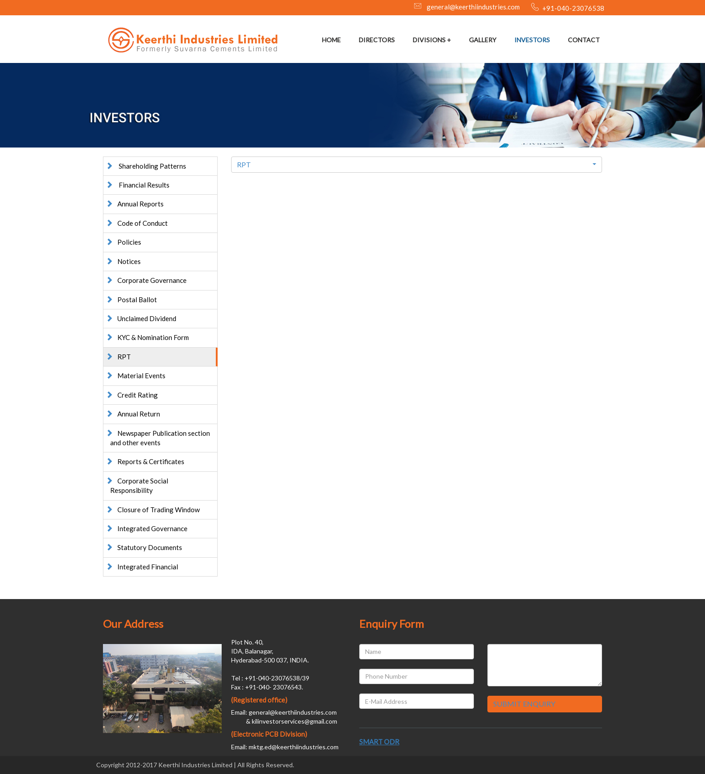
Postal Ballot (131, 299)
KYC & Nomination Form (147, 337)
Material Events (135, 375)
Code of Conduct (137, 223)
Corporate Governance (146, 280)
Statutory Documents (144, 547)
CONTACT (584, 40)
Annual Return (133, 414)
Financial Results (138, 185)
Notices (123, 261)
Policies (123, 242)
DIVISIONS (429, 40)
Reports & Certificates (145, 461)
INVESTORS (532, 40)
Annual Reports (135, 204)
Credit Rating (132, 395)
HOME (331, 40)
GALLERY (482, 40)
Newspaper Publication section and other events (158, 438)
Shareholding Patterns (146, 166)
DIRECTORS (377, 40)
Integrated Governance (146, 528)
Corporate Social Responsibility (137, 485)
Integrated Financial (142, 567)
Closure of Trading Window (153, 510)
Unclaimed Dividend (141, 318)
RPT (118, 357)
